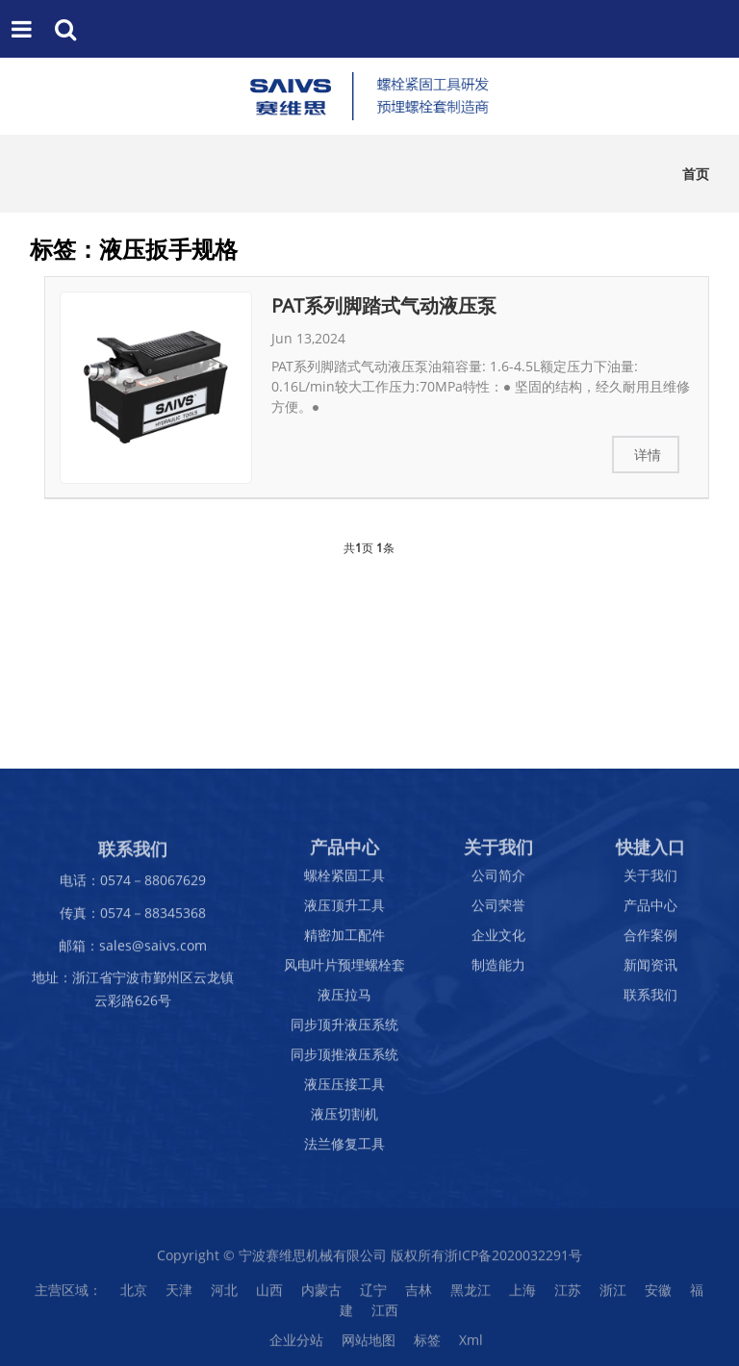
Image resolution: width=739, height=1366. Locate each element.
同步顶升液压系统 (344, 1030)
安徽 (658, 1295)
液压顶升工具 (344, 910)
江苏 (567, 1295)
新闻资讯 (650, 970)
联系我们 (650, 1000)
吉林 (418, 1295)
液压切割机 (344, 1119)
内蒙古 (321, 1295)
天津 (179, 1295)
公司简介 (498, 881)
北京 (133, 1295)
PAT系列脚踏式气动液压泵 (384, 305)
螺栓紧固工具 (344, 881)
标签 (427, 1345)
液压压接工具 (344, 1089)
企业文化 (498, 940)
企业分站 (296, 1345)
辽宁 (373, 1295)
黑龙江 (470, 1295)
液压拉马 (344, 1000)
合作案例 (650, 940)
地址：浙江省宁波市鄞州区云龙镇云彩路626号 (133, 994)
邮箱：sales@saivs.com (133, 950)
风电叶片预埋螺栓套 (344, 970)
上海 (522, 1295)
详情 (647, 454)
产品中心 (650, 910)
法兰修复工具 (344, 1149)
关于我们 (650, 881)
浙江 (612, 1295)
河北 (224, 1295)
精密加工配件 (344, 940)
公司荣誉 (498, 910)
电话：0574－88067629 (133, 885)
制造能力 (498, 970)
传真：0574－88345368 (133, 917)
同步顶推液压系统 (344, 1059)
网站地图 (368, 1345)
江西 (384, 1315)
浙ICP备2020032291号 (513, 1261)
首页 (695, 173)
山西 (269, 1295)
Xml (471, 1345)
